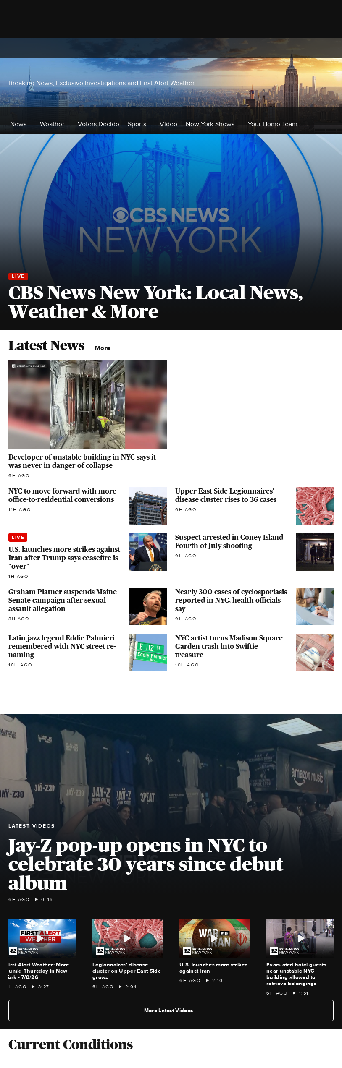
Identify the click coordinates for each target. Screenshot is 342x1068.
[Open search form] (325, 47)
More (105, 348)
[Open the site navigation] (63, 48)
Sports (139, 124)
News (21, 124)
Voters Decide (98, 124)
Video (168, 124)
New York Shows (212, 124)
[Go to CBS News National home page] (171, 48)
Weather (54, 124)
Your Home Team (272, 124)
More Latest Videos (171, 1010)
